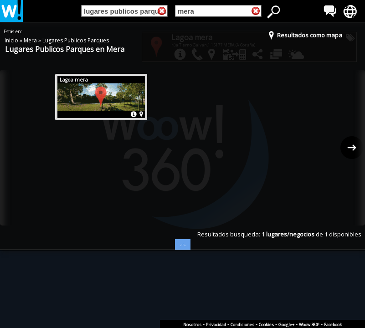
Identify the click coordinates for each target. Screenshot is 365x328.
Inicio (12, 40)
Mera (31, 40)
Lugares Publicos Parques (75, 40)
